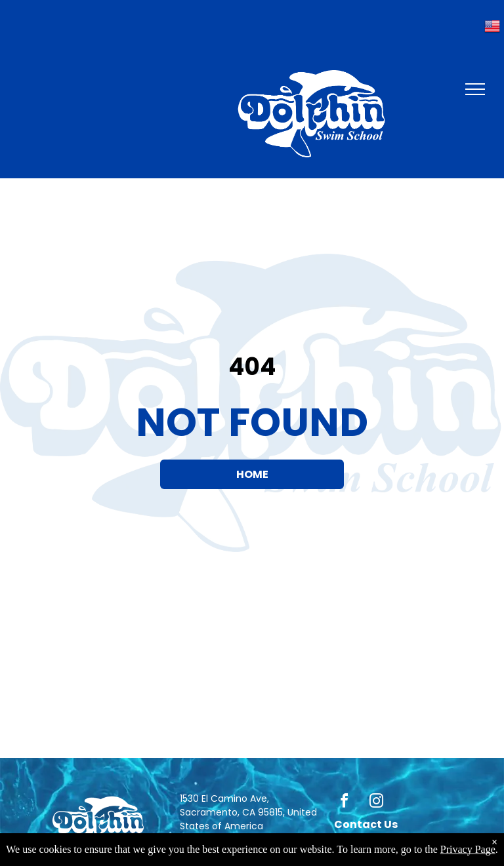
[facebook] (344, 803)
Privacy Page (467, 849)
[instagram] (376, 803)
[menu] (475, 89)
